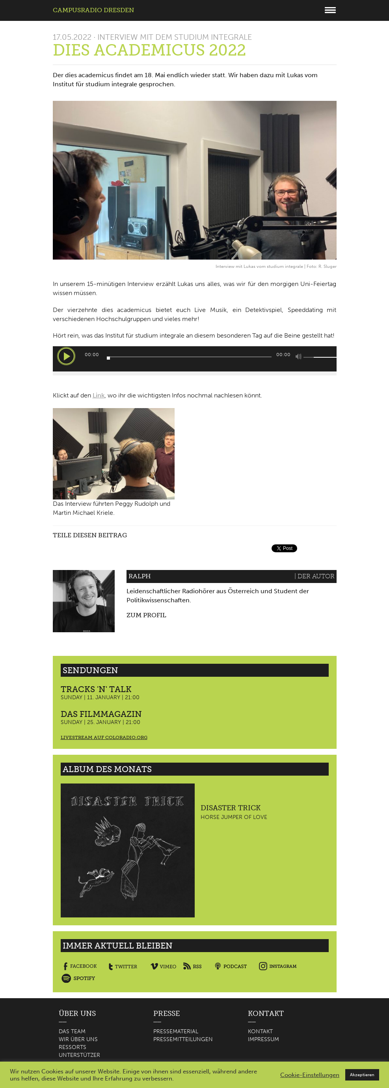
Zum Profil (146, 615)
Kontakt (260, 1031)
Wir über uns (78, 1039)
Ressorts (72, 1047)
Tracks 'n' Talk (96, 689)
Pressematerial (175, 1031)
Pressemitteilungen (183, 1039)
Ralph (139, 576)
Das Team (72, 1031)
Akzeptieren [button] (362, 1074)
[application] (195, 358)
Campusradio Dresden (93, 10)
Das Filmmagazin (101, 714)
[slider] (189, 356)
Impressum (263, 1039)
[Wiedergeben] (66, 356)
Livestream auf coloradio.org (104, 737)
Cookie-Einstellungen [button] (309, 1075)
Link (98, 395)
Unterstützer (79, 1055)
